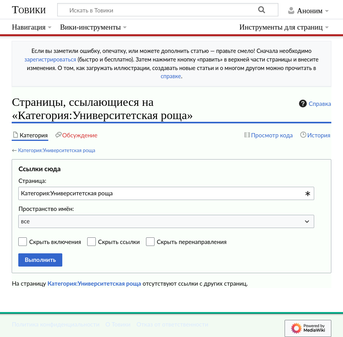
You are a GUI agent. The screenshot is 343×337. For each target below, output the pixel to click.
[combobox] (166, 193)
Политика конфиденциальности (55, 324)
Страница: (32, 180)
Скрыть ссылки (119, 241)
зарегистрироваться (50, 59)
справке (171, 76)
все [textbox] (25, 221)
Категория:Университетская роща (56, 150)
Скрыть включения (55, 241)
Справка (314, 103)
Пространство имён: (46, 208)
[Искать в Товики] (168, 10)
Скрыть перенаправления (192, 241)
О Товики (118, 324)
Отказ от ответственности (172, 324)
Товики (29, 10)
